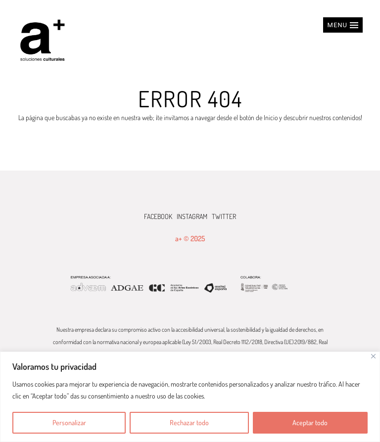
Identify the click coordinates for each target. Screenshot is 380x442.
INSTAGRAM (192, 216)
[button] (343, 25)
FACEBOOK (158, 216)
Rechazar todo (189, 422)
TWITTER (224, 216)
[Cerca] (373, 356)
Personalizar (69, 422)
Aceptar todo (310, 422)
